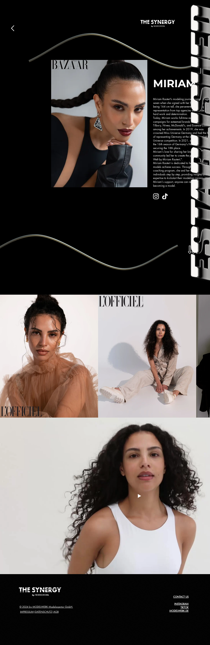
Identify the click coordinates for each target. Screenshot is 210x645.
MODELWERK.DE (179, 611)
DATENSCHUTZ (43, 611)
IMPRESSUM (27, 611)
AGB (56, 611)
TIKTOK (184, 607)
